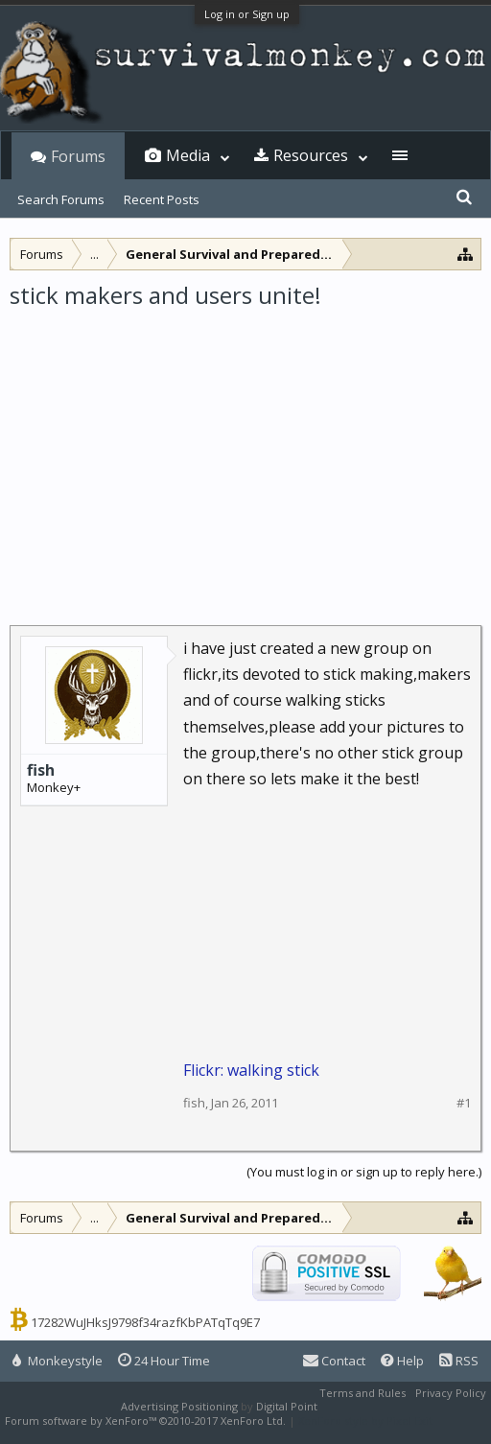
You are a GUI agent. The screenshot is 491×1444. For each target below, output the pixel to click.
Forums (78, 156)
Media (188, 155)
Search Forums (61, 199)
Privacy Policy (450, 1393)
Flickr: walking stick (251, 1070)
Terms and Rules (362, 1393)
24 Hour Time (164, 1360)
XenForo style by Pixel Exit (365, 1420)
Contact (334, 1360)
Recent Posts (161, 199)
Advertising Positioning (179, 1406)
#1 (463, 1103)
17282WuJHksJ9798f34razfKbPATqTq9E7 (145, 1322)
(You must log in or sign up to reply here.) (363, 1171)
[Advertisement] (245, 454)
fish (41, 770)
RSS (459, 1360)
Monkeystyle (57, 1360)
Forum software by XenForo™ (145, 1420)
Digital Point (286, 1406)
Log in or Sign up (247, 14)
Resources (310, 155)
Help (402, 1360)
